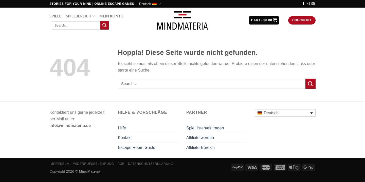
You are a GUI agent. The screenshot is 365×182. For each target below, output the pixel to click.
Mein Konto (111, 16)
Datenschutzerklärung (150, 164)
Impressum (59, 164)
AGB (120, 164)
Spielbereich (80, 16)
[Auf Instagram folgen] (308, 4)
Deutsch (150, 4)
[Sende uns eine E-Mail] (313, 4)
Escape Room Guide (136, 147)
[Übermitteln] (104, 25)
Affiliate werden (200, 137)
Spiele (55, 16)
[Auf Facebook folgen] (303, 4)
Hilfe (122, 128)
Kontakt (125, 137)
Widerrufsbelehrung (93, 164)
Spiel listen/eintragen (205, 128)
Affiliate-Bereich (200, 147)
